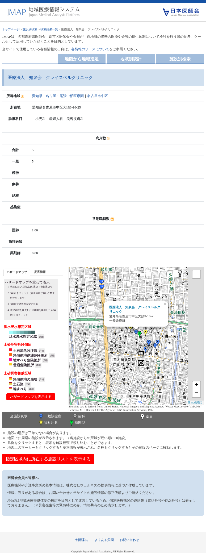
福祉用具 (48, 423)
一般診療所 (49, 416)
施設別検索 (30, 29)
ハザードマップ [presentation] (17, 272)
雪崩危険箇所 (23, 365)
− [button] (196, 393)
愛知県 (37, 96)
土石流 (18, 384)
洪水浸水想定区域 (23, 337)
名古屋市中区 (97, 96)
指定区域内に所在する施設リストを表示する (48, 459)
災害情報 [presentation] (40, 271)
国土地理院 (195, 402)
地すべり (20, 389)
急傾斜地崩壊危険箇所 (30, 355)
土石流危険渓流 (25, 351)
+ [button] (196, 385)
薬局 (146, 417)
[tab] (16, 272)
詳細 (41, 336)
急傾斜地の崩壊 (25, 379)
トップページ (11, 29)
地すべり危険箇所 (27, 360)
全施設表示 (18, 416)
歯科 (78, 416)
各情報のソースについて (90, 49)
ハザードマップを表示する (31, 397)
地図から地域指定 (82, 59)
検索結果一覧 (49, 29)
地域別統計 (130, 59)
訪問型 (77, 423)
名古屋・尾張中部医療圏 (65, 96)
